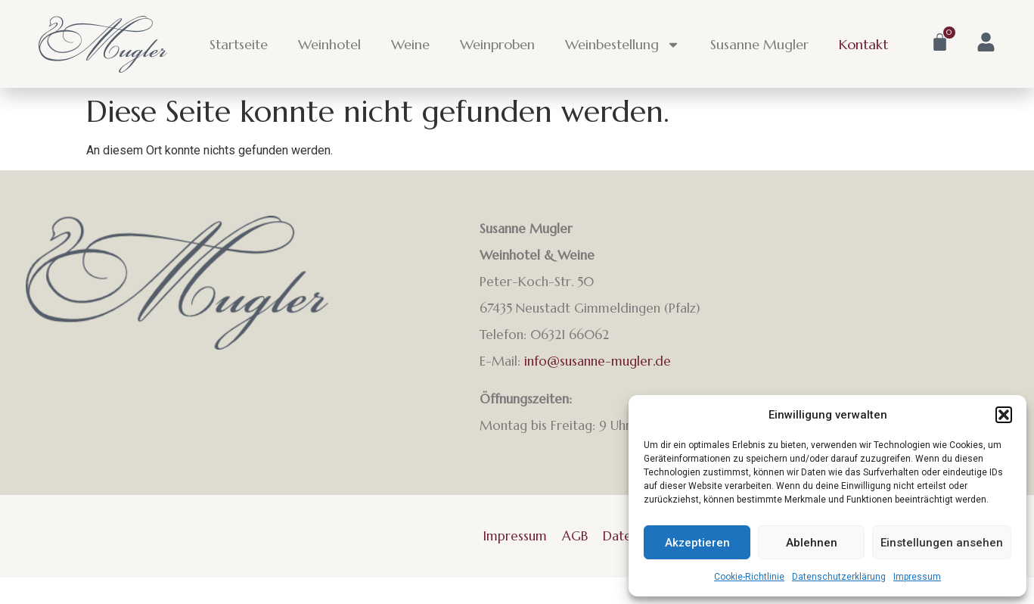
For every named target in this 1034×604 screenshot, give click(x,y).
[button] (1003, 414)
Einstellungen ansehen (941, 543)
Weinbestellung (622, 44)
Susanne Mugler (759, 44)
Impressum (917, 576)
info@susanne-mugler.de (597, 361)
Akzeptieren (697, 543)
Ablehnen (811, 543)
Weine (410, 44)
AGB (575, 536)
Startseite (239, 44)
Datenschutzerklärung (839, 576)
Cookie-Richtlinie (749, 576)
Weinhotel (329, 44)
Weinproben (497, 44)
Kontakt (863, 44)
